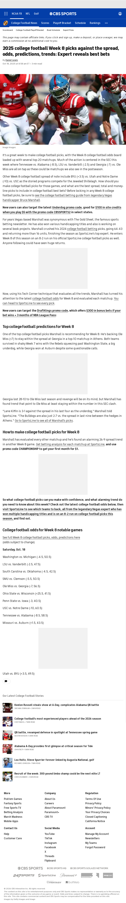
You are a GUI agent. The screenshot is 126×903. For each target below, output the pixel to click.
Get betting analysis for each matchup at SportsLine (70, 444)
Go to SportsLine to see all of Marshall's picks (44, 420)
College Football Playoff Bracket (30, 30)
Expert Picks (68, 30)
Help (6, 834)
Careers (49, 803)
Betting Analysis (13, 812)
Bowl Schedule (53, 30)
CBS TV (49, 816)
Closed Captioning (96, 816)
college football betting (82, 229)
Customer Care (13, 838)
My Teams (91, 843)
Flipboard (50, 860)
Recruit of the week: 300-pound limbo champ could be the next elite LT (57, 773)
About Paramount (55, 807)
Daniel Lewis (12, 60)
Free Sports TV (12, 807)
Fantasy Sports (12, 803)
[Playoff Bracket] (62, 23)
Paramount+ (52, 812)
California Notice (95, 821)
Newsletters (92, 838)
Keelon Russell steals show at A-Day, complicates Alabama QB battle (56, 705)
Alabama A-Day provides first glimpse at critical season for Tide (53, 746)
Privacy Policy (93, 803)
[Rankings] (95, 23)
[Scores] (45, 23)
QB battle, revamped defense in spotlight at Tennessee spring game (55, 732)
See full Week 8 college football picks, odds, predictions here (41, 537)
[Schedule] (80, 23)
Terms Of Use (93, 799)
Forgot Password (95, 847)
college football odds (45, 298)
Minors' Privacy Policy (98, 807)
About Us (50, 799)
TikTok (48, 838)
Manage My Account (97, 834)
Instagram (51, 843)
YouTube (50, 834)
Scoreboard (8, 30)
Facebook (50, 847)
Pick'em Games (13, 799)
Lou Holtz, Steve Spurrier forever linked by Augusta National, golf (54, 760)
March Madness (13, 816)
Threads (49, 856)
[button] (106, 23)
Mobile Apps (11, 821)
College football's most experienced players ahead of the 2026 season (57, 718)
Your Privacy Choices (97, 812)
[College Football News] (24, 23)
